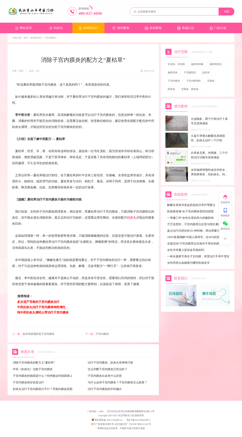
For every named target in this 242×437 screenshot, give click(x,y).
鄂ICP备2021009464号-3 (138, 420)
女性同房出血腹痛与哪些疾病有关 (187, 262)
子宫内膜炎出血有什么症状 (104, 375)
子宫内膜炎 (50, 37)
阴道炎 (171, 89)
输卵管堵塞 (197, 64)
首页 (25, 37)
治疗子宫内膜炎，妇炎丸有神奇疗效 (110, 362)
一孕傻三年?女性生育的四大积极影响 (189, 218)
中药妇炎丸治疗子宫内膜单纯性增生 (41, 307)
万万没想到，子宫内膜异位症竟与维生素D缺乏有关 (197, 224)
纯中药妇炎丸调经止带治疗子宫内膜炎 (42, 312)
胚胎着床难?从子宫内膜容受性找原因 (189, 211)
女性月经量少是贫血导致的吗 (184, 250)
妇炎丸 (56, 28)
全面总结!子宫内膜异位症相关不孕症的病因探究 (196, 243)
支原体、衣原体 (176, 64)
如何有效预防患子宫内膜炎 (33, 334)
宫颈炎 (211, 80)
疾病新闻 (153, 28)
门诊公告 (218, 28)
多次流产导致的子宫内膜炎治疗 (37, 301)
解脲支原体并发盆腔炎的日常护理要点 (190, 205)
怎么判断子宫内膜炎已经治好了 (107, 369)
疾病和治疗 (89, 28)
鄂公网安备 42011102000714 (107, 420)
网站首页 (23, 28)
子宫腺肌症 (190, 72)
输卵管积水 (216, 64)
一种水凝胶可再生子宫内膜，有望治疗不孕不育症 (197, 256)
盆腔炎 (206, 72)
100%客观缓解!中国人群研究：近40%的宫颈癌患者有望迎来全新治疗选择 (197, 237)
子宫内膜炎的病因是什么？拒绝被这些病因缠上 (42, 375)
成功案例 (120, 28)
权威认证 (185, 28)
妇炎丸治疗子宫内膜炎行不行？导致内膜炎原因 (42, 389)
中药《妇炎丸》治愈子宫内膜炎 (32, 369)
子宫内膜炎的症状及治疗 (28, 382)
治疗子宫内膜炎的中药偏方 (104, 389)
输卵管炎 (173, 72)
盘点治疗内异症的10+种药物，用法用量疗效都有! (197, 230)
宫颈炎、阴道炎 (190, 89)
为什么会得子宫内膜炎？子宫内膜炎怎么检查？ (117, 382)
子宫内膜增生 (193, 80)
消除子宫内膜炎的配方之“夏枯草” (33, 362)
